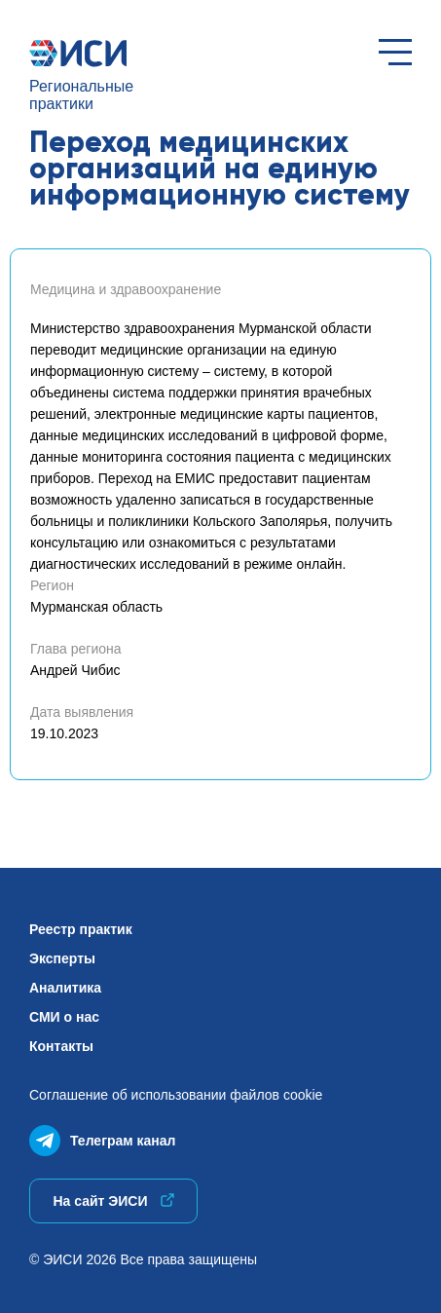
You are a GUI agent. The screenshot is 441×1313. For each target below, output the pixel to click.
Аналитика (65, 987)
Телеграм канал (102, 1136)
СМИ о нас (64, 1017)
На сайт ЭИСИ (113, 1201)
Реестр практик (80, 929)
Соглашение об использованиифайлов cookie (175, 1095)
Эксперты (62, 958)
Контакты (61, 1046)
